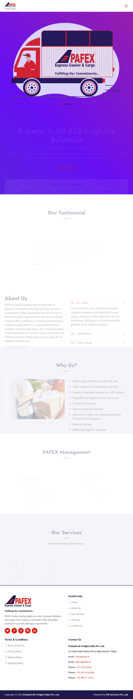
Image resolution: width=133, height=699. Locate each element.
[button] (63, 95)
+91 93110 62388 (85, 672)
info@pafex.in (83, 656)
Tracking (75, 620)
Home (74, 602)
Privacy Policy (14, 651)
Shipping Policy (15, 663)
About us (76, 608)
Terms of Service (16, 645)
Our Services (77, 614)
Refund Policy (15, 657)
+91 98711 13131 (85, 677)
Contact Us (76, 626)
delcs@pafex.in (83, 661)
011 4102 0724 (84, 667)
